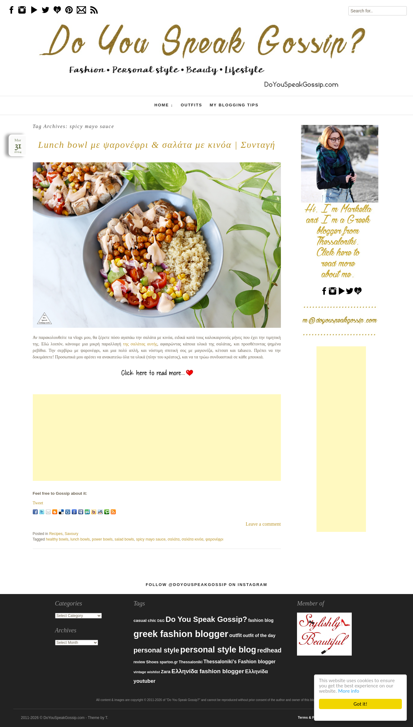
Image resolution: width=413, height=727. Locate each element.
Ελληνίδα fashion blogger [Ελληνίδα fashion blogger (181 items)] (207, 671)
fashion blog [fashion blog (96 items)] (260, 620)
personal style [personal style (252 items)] (156, 650)
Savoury (71, 534)
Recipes (55, 534)
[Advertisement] (157, 437)
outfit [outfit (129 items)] (235, 635)
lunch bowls (80, 539)
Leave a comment (263, 524)
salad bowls (124, 539)
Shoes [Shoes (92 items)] (152, 662)
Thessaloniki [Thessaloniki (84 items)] (191, 662)
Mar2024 (18, 146)
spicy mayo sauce (151, 539)
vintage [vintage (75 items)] (139, 672)
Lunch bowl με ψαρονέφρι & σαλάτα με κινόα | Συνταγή (156, 144)
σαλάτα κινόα (192, 539)
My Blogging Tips (234, 105)
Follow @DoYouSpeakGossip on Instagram (206, 584)
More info (348, 691)
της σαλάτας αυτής (140, 344)
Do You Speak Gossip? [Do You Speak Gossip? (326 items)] (206, 619)
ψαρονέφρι (214, 539)
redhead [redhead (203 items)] (269, 650)
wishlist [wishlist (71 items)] (153, 672)
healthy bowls (57, 539)
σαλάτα (174, 539)
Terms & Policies (311, 717)
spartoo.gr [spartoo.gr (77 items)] (169, 662)
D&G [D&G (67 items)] (161, 620)
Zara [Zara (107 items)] (165, 671)
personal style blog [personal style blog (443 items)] (218, 649)
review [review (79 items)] (139, 662)
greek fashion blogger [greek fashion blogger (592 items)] (180, 634)
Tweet (38, 503)
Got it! (360, 704)
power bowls (102, 539)
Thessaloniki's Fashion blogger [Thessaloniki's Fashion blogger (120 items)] (240, 661)
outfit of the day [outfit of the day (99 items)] (259, 635)
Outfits (191, 105)
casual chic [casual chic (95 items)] (144, 620)
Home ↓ (163, 105)
